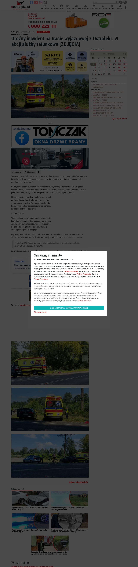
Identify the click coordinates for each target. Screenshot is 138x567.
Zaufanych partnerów (71, 271)
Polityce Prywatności (84, 274)
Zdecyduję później (40, 312)
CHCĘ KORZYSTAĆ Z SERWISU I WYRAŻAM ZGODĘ (69, 308)
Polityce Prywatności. (85, 301)
